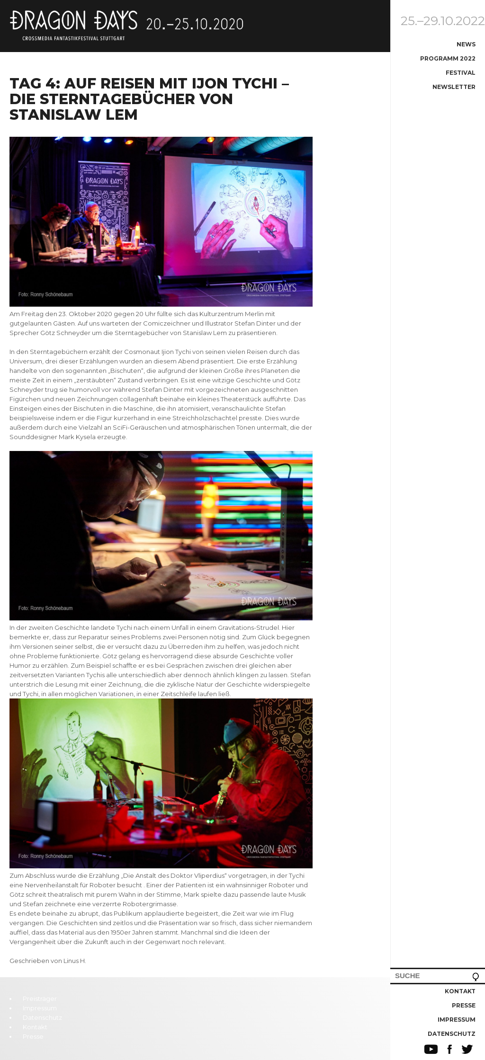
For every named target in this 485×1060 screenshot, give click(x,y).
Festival (461, 72)
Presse (464, 1005)
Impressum (457, 1019)
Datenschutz (452, 1033)
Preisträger (40, 998)
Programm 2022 (448, 58)
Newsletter (454, 86)
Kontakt (460, 991)
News (466, 44)
